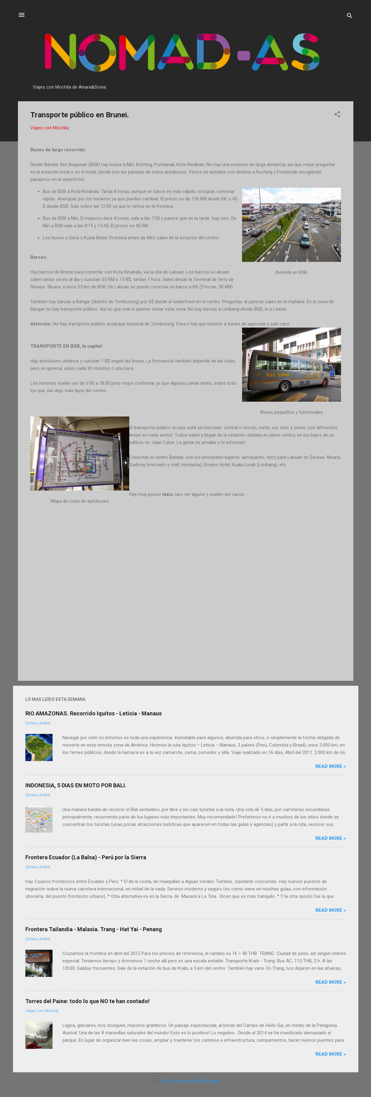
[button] (337, 115)
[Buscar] (349, 16)
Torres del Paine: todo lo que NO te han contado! (87, 1001)
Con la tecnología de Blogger (185, 1081)
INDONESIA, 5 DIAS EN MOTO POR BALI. (75, 785)
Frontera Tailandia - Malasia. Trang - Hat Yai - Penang (93, 929)
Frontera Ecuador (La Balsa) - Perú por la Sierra (85, 857)
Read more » (330, 766)
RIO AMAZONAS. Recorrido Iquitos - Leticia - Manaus (93, 713)
